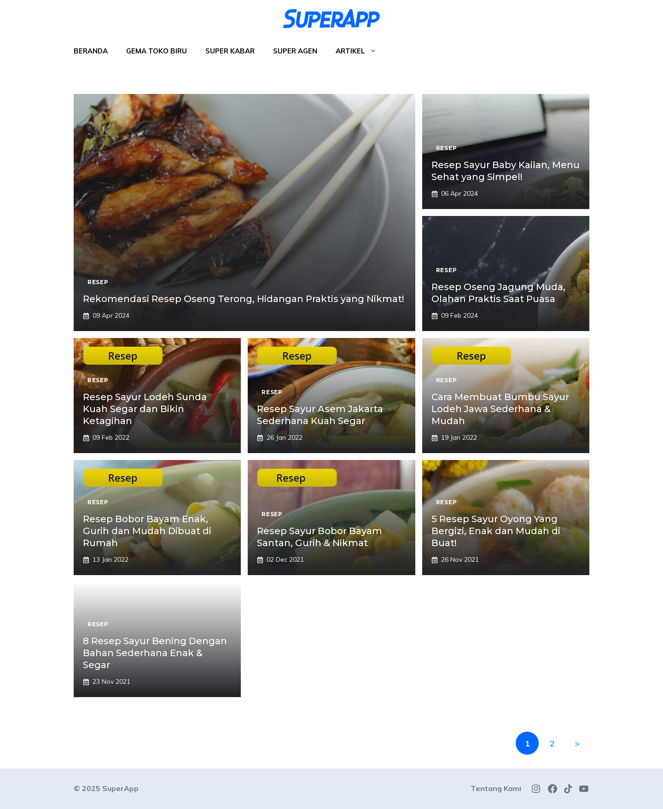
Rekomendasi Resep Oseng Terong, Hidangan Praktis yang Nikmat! (243, 298)
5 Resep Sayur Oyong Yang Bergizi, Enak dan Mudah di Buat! (495, 530)
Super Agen (295, 51)
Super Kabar (230, 51)
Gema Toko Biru (156, 51)
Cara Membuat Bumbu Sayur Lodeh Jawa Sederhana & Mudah (500, 408)
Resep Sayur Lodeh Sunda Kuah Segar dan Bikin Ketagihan (145, 408)
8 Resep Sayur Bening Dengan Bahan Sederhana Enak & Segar (155, 652)
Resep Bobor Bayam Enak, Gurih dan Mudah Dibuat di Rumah (147, 530)
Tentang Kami (496, 788)
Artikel (361, 51)
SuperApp (120, 788)
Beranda (91, 51)
